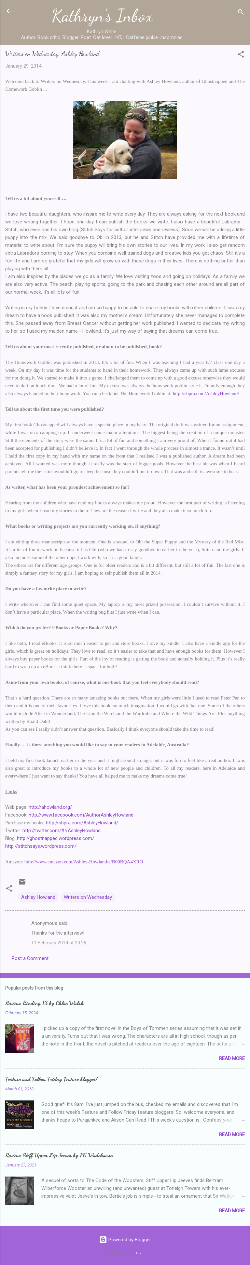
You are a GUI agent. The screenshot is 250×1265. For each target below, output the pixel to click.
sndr (139, 1252)
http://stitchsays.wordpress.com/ (40, 846)
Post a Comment (30, 958)
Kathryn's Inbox (102, 15)
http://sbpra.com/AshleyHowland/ (82, 823)
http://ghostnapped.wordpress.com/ (55, 838)
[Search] (241, 13)
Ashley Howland (38, 897)
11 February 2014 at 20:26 (58, 943)
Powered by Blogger (125, 1240)
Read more (232, 1058)
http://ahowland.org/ (50, 807)
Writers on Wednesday (88, 897)
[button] (241, 55)
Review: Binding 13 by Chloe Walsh (44, 1002)
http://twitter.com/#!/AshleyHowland (61, 830)
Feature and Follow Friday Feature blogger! (51, 1079)
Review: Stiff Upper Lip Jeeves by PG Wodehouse (58, 1155)
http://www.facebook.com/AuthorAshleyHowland (81, 815)
